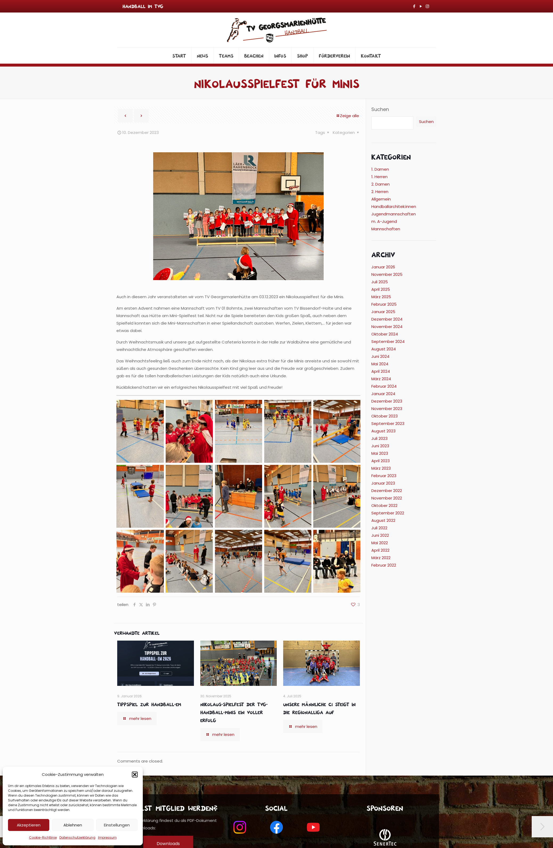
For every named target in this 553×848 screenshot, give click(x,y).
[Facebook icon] (414, 6)
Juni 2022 (380, 535)
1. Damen (380, 169)
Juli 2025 (379, 282)
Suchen (380, 109)
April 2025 (380, 289)
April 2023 (380, 461)
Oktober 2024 (384, 334)
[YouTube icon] (421, 6)
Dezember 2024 (386, 319)
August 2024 (383, 349)
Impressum (107, 837)
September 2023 (387, 423)
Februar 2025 (384, 304)
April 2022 (380, 550)
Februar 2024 (384, 386)
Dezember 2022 (386, 490)
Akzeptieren (28, 825)
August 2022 (383, 520)
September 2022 (387, 513)
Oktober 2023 (384, 416)
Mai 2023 (379, 453)
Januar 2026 (383, 267)
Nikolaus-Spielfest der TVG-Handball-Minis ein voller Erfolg (234, 712)
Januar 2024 (383, 393)
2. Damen (380, 184)
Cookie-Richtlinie (43, 837)
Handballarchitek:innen (393, 206)
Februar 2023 (383, 475)
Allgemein (381, 199)
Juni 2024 (380, 356)
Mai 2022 (379, 543)
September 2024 (388, 341)
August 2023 (383, 431)
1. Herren (379, 176)
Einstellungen (117, 825)
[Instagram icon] (427, 6)
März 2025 (381, 297)
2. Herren (379, 191)
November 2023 (386, 408)
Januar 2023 (383, 483)
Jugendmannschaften (393, 214)
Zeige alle (347, 115)
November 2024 (386, 326)
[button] (134, 774)
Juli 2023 (379, 438)
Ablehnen (72, 825)
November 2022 (386, 498)
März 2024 (381, 379)
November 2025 (386, 274)
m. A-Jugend (384, 221)
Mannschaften (385, 229)
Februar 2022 (383, 565)
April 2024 (380, 371)
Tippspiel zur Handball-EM (149, 704)
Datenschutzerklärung (77, 837)
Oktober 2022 (384, 505)
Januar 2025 (383, 311)
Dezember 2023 (386, 401)
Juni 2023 (380, 446)
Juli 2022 (379, 528)
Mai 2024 (379, 364)
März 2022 (381, 557)
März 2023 (381, 468)
